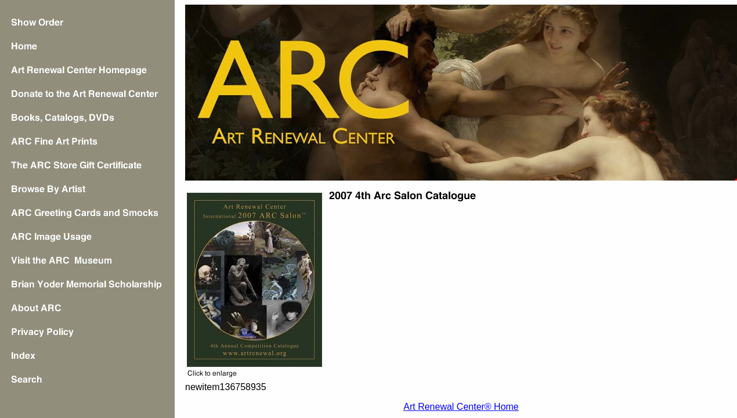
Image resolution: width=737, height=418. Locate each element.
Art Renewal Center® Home (461, 407)
